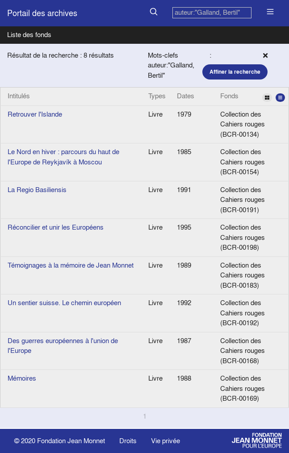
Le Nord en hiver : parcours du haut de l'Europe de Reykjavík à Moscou (63, 157)
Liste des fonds (29, 34)
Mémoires (22, 378)
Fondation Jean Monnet (71, 440)
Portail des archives (42, 13)
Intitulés (19, 96)
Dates (185, 96)
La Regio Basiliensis (37, 189)
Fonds (252, 96)
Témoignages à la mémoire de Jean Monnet (71, 265)
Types (157, 96)
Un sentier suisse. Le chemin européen (64, 302)
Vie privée (165, 440)
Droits (128, 440)
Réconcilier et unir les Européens (56, 227)
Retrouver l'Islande (35, 114)
